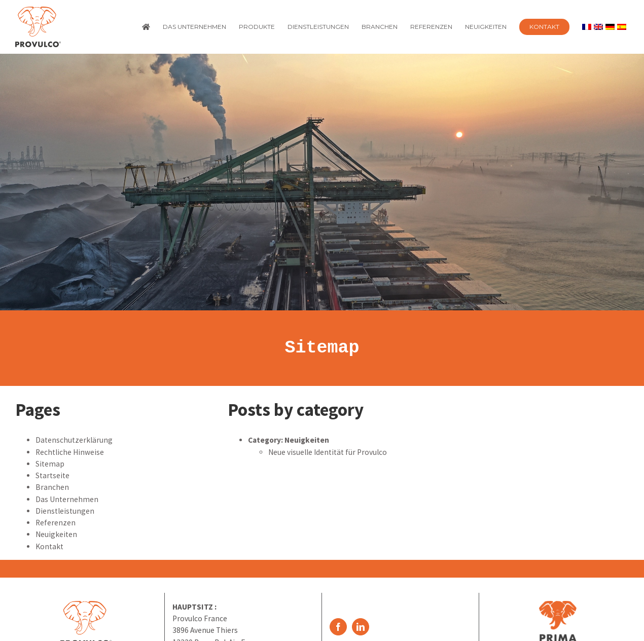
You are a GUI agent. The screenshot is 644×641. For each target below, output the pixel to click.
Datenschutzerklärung (74, 440)
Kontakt (49, 546)
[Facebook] (338, 626)
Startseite (52, 475)
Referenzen (55, 522)
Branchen (52, 487)
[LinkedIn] (360, 626)
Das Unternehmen (66, 499)
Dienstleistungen (64, 511)
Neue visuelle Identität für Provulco (327, 452)
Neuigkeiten (56, 534)
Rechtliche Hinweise (69, 452)
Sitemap (321, 348)
